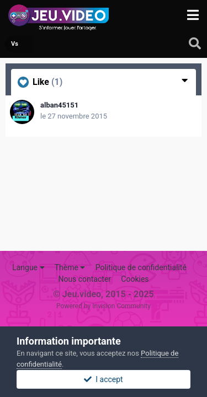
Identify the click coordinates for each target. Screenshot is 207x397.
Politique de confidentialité (141, 267)
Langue (28, 267)
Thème (70, 267)
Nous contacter (84, 279)
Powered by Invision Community (103, 306)
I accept (103, 379)
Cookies (134, 279)
